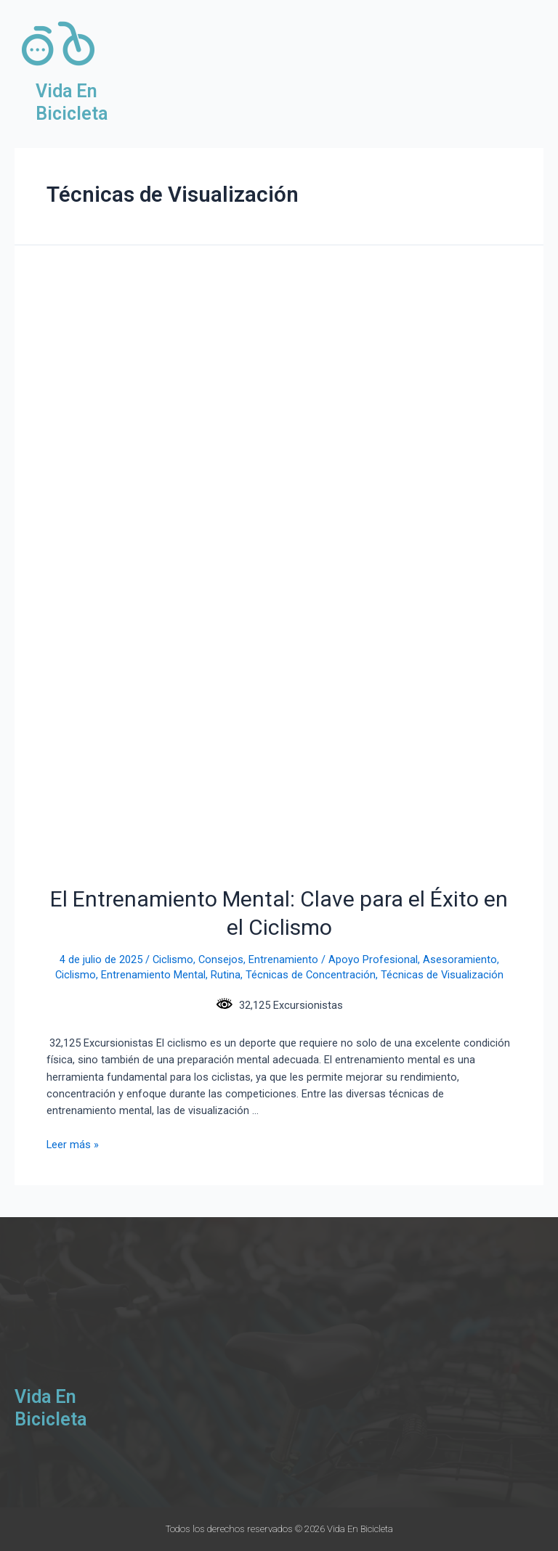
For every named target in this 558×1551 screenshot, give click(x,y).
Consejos (220, 959)
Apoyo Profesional (373, 959)
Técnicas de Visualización (442, 974)
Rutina (225, 974)
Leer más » (72, 1144)
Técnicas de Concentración (311, 974)
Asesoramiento (460, 959)
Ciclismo (173, 959)
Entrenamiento (283, 959)
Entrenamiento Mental (153, 974)
